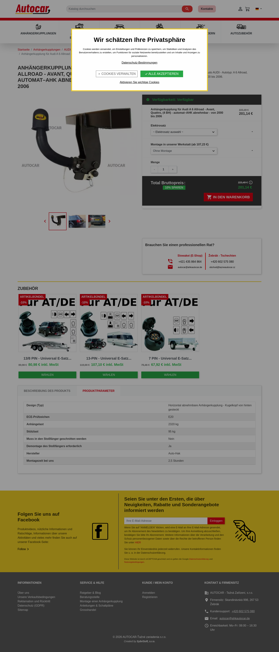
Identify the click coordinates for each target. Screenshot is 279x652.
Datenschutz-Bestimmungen (139, 62)
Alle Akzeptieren (161, 74)
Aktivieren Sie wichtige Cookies (139, 82)
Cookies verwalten (117, 74)
